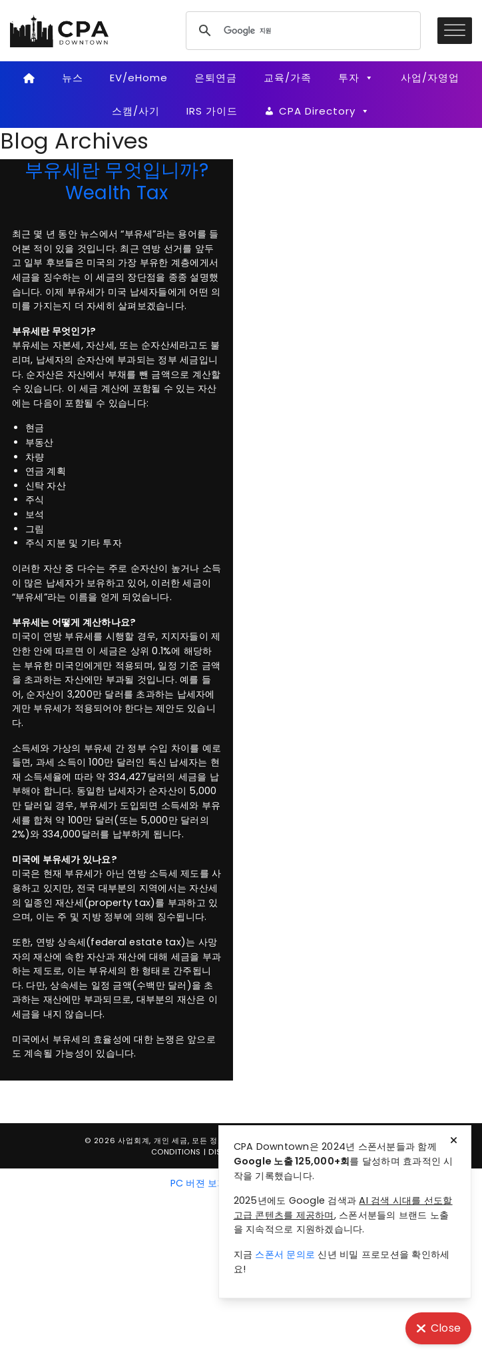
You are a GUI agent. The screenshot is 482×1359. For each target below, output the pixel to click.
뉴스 (72, 78)
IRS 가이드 (212, 111)
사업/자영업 (430, 78)
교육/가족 (288, 78)
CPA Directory (324, 111)
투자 (356, 78)
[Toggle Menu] (454, 30)
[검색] (301, 31)
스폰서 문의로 (285, 1254)
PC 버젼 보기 (198, 1183)
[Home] (29, 78)
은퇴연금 (215, 78)
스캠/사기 (136, 111)
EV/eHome (139, 78)
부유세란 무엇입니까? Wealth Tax (116, 181)
